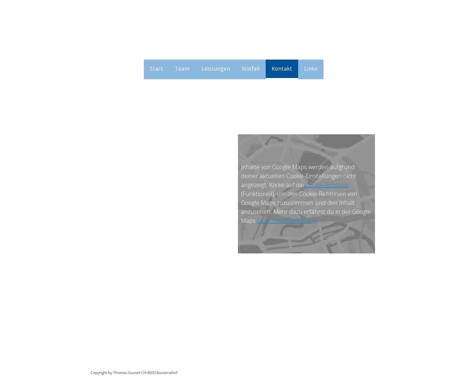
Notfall (251, 68)
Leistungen (215, 68)
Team (182, 68)
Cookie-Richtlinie (327, 185)
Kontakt (282, 68)
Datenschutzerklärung (287, 221)
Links (310, 68)
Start (156, 68)
